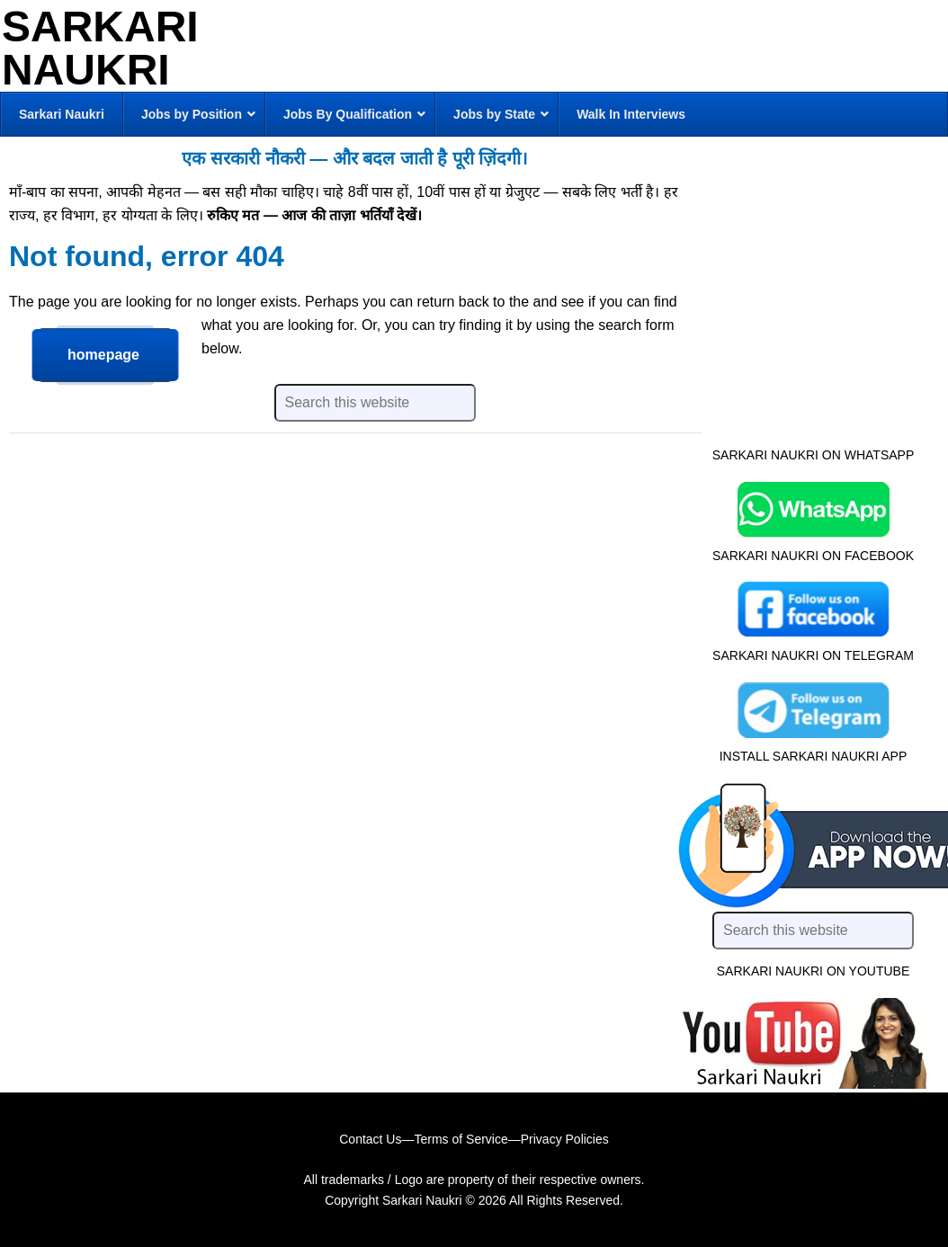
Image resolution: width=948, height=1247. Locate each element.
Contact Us (370, 1139)
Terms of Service (460, 1139)
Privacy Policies (565, 1139)
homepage (103, 354)
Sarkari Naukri (100, 48)
